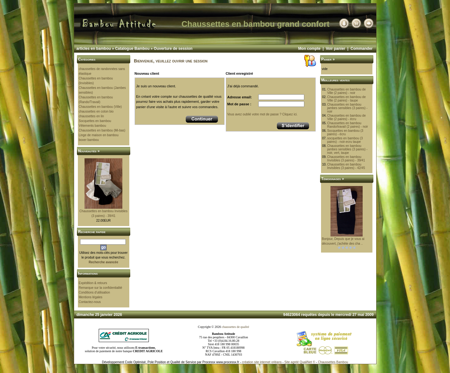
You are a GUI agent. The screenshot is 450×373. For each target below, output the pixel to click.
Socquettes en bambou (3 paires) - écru (345, 132)
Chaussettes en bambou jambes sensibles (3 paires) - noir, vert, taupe (347, 149)
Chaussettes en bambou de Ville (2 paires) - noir (346, 91)
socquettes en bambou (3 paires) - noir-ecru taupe (345, 140)
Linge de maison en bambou (99, 135)
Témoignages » (332, 179)
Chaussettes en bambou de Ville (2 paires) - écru (346, 117)
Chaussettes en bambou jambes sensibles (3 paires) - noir (347, 108)
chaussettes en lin (91, 116)
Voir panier (335, 48)
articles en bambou (93, 48)
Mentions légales (90, 297)
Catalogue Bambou (132, 48)
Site (287, 362)
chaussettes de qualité (235, 327)
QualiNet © (307, 362)
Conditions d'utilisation (94, 292)
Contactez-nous (90, 302)
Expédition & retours (93, 283)
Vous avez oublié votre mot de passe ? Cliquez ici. (262, 114)
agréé (295, 362)
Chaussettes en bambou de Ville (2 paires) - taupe (346, 98)
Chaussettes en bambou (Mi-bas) (102, 130)
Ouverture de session (173, 48)
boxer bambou (89, 140)
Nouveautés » (89, 151)
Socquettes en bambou (95, 121)
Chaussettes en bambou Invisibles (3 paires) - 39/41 (346, 158)
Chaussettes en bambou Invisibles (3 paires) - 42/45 (346, 166)
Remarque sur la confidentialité (100, 287)
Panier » (328, 59)
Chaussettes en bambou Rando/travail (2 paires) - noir (347, 124)
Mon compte (309, 48)
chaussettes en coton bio (96, 111)
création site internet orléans (262, 362)
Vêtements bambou (92, 125)
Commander (361, 48)
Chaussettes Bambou (333, 362)
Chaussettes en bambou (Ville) (100, 106)
